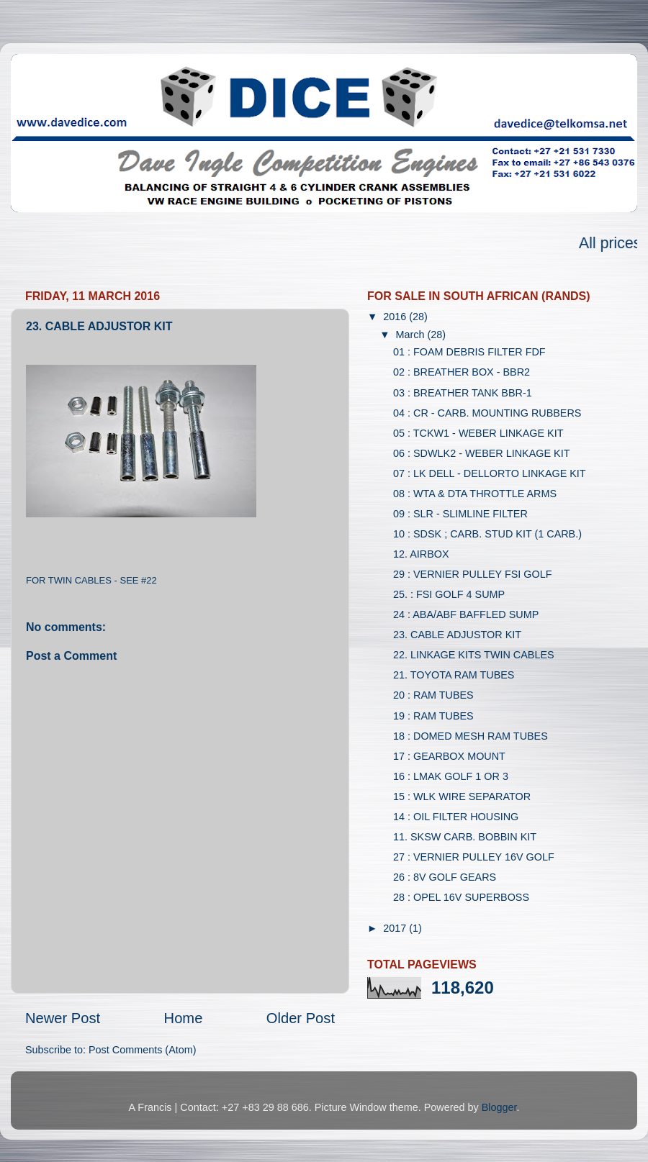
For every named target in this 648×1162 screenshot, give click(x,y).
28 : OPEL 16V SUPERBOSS (461, 897)
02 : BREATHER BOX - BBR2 (461, 372)
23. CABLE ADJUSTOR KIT (457, 634)
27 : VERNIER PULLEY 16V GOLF (473, 857)
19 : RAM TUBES (433, 716)
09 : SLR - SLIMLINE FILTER (460, 513)
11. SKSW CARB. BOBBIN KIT (464, 837)
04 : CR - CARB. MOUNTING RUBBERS (487, 413)
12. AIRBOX (421, 554)
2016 (396, 316)
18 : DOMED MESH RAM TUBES (470, 736)
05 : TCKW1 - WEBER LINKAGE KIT (478, 433)
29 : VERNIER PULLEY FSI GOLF (472, 574)
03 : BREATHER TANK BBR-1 (462, 393)
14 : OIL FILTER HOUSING (455, 816)
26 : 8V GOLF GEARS (444, 877)
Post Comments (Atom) (143, 1050)
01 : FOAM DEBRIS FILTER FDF (469, 352)
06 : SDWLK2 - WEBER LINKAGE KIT (481, 453)
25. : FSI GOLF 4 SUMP (449, 594)
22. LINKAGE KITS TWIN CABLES (473, 655)
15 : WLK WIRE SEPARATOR (462, 796)
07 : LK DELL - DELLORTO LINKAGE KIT (489, 473)
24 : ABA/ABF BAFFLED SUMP (466, 614)
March (412, 334)
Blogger (499, 1107)
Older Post (300, 1018)
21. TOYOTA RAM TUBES (453, 675)
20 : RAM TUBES (433, 695)
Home (183, 1018)
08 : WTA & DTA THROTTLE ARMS (475, 493)
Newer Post (62, 1018)
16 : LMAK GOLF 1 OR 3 (450, 776)
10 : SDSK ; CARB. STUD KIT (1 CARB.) (487, 534)
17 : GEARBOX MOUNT (449, 756)
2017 (396, 928)
